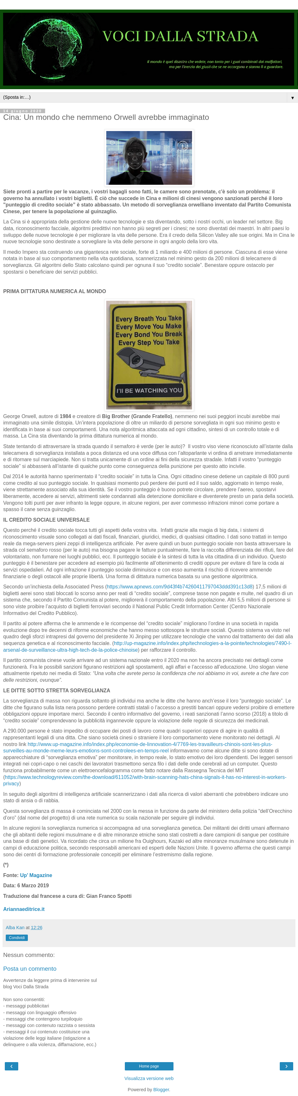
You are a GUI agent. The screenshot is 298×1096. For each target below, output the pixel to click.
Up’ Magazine (36, 875)
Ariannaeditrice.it (23, 909)
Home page (149, 1066)
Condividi (17, 938)
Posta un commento (29, 968)
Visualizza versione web (149, 1078)
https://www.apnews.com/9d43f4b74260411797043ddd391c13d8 (180, 586)
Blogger (161, 1089)
